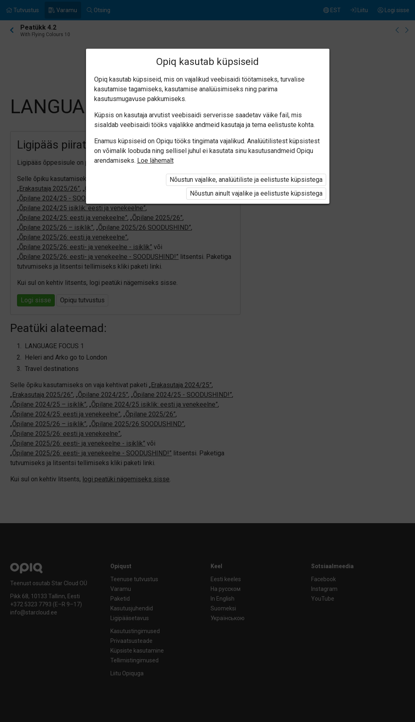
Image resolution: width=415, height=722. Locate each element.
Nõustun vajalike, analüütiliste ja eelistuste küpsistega (246, 179)
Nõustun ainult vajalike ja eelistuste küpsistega (256, 193)
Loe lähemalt (155, 160)
